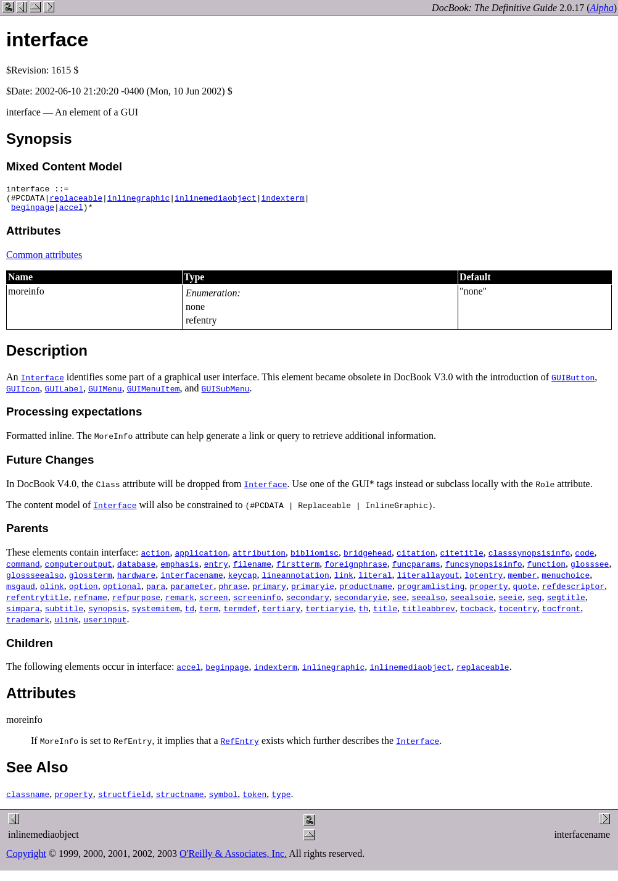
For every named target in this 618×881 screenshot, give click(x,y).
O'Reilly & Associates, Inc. (233, 859)
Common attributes (44, 260)
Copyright (26, 859)
